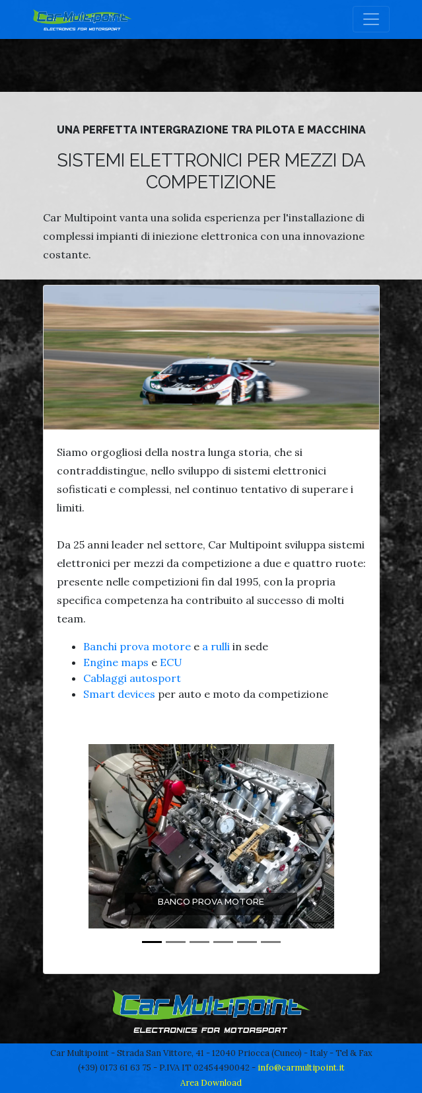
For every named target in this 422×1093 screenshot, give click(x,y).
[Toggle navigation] (371, 19)
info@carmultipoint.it (301, 1067)
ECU (171, 662)
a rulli (216, 646)
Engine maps (116, 662)
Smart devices (119, 693)
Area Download (211, 1082)
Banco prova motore (211, 901)
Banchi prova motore (137, 646)
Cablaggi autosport (132, 678)
